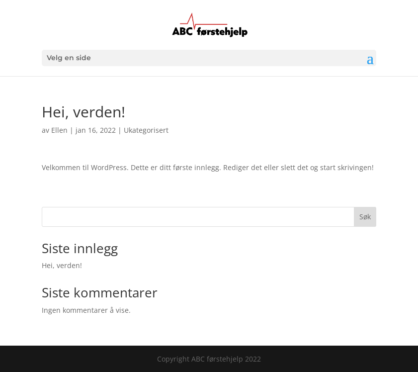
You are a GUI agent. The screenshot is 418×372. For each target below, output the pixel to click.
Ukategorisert (146, 130)
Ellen (59, 130)
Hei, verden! (62, 265)
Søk (365, 216)
